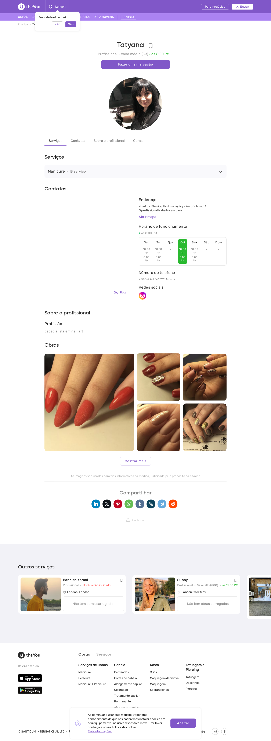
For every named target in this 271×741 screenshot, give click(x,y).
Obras (137, 141)
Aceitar (183, 723)
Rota (120, 292)
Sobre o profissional (109, 141)
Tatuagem (192, 677)
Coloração (121, 690)
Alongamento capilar (128, 684)
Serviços (55, 141)
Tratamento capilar (127, 696)
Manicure (84, 672)
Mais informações (100, 731)
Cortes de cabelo (125, 678)
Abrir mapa (147, 217)
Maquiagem (158, 684)
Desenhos (192, 683)
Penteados (121, 672)
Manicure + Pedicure (92, 684)
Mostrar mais (135, 461)
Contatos (78, 141)
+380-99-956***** (152, 279)
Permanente (122, 701)
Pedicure (84, 678)
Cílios (153, 672)
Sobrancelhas (159, 690)
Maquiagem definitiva (164, 678)
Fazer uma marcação (135, 64)
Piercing (191, 689)
